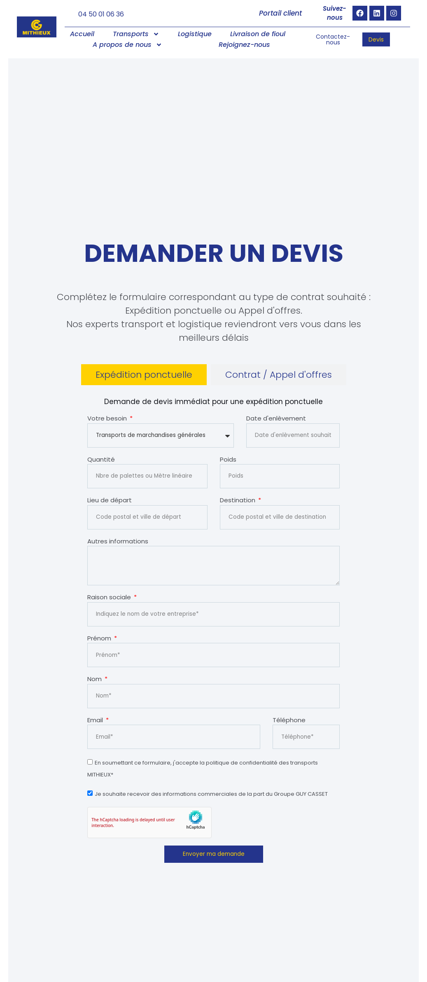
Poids (228, 459)
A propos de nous (127, 45)
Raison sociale (110, 596)
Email (96, 719)
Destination (238, 500)
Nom (95, 678)
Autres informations (117, 541)
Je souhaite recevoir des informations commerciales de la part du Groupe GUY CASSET (211, 793)
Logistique (195, 34)
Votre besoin (107, 418)
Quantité (101, 459)
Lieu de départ (109, 500)
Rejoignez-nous (244, 45)
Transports (136, 34)
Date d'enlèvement (276, 418)
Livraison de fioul (257, 34)
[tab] (144, 375)
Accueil (82, 34)
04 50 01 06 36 (101, 14)
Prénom (100, 637)
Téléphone (289, 719)
